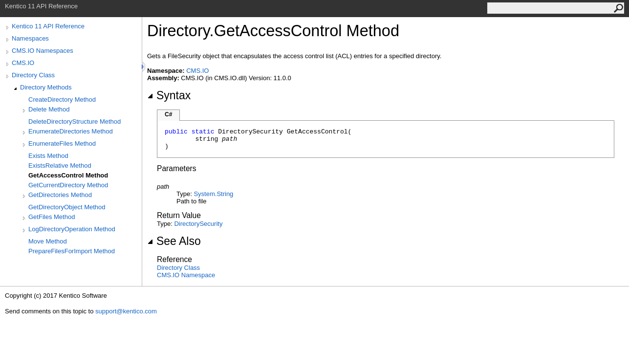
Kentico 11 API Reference (48, 26)
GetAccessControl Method (68, 175)
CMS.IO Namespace (186, 275)
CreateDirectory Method (62, 99)
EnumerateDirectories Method (70, 131)
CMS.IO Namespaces (42, 50)
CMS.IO (23, 62)
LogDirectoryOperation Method (71, 229)
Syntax (169, 95)
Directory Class (33, 75)
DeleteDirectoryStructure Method (74, 121)
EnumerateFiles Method (62, 143)
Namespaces (30, 38)
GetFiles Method (51, 216)
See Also (174, 241)
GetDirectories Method (60, 194)
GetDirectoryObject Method (67, 207)
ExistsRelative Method (59, 165)
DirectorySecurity (198, 223)
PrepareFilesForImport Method (71, 251)
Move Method (47, 241)
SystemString (213, 194)
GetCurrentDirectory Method (68, 185)
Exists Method (48, 155)
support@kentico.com (126, 311)
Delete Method (49, 109)
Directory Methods (45, 87)
